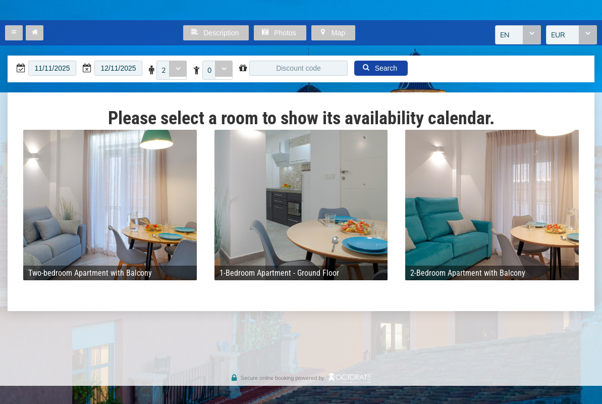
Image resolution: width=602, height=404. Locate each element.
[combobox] (518, 34)
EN (504, 34)
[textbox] (52, 68)
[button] (14, 32)
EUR (558, 34)
